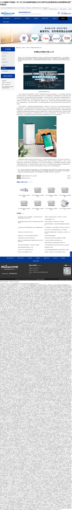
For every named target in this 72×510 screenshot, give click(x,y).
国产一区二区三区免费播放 (26, 415)
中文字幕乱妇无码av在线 (61, 394)
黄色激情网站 (12, 429)
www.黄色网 (39, 408)
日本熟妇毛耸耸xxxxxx (22, 297)
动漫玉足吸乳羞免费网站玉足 (42, 323)
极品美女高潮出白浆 (37, 366)
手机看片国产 (5, 335)
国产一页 (59, 425)
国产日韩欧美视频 (3, 397)
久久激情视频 (63, 334)
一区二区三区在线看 (18, 378)
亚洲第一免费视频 (21, 497)
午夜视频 (18, 308)
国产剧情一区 (55, 316)
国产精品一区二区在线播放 (59, 308)
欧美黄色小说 (2, 337)
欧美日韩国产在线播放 (7, 494)
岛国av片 (16, 358)
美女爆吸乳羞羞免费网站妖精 (22, 300)
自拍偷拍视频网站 (33, 504)
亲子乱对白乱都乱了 (53, 293)
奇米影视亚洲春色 (46, 314)
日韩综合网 (64, 304)
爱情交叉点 (63, 496)
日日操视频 (26, 445)
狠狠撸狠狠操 (44, 359)
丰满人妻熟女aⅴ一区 (30, 425)
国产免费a (62, 383)
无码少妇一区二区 (15, 488)
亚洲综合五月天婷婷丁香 (20, 491)
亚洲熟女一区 (32, 476)
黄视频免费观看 (13, 440)
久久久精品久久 (4, 477)
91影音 (17, 495)
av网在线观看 (11, 322)
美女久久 (8, 490)
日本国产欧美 (63, 504)
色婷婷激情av (30, 348)
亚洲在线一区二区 (36, 412)
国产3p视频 (12, 422)
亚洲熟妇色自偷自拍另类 (65, 296)
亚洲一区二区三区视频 (56, 496)
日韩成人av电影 (40, 336)
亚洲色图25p (3, 370)
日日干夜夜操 (31, 311)
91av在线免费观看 (16, 420)
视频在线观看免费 (44, 307)
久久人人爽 (56, 372)
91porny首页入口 (44, 445)
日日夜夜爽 (39, 445)
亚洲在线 (61, 342)
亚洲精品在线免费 (18, 391)
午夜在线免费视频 (38, 350)
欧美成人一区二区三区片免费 (49, 291)
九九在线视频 (27, 373)
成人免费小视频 (16, 377)
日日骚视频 (52, 446)
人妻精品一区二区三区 (40, 406)
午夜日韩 (45, 418)
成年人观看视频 (4, 436)
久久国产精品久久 (39, 325)
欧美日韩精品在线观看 (17, 310)
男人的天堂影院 (23, 367)
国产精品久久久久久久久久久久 (43, 431)
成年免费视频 (59, 286)
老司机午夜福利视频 (25, 431)
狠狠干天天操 (61, 350)
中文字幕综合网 (39, 373)
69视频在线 (4, 297)
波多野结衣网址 (40, 301)
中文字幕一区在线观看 (61, 351)
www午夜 (3, 386)
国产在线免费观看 (55, 393)
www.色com (40, 321)
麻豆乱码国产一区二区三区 (23, 407)
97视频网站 (53, 468)
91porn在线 (34, 288)
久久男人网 (15, 338)
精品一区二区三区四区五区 (12, 419)
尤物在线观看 (61, 461)
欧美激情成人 (63, 303)
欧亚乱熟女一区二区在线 (48, 386)
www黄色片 (30, 374)
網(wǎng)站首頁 (6, 18)
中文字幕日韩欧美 (8, 300)
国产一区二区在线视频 (29, 463)
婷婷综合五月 (40, 462)
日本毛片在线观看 (34, 489)
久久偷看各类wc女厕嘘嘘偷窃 (51, 298)
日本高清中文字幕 (31, 447)
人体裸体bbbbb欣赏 (60, 377)
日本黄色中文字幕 (27, 298)
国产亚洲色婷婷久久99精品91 (58, 376)
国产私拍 (64, 429)
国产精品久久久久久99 (62, 474)
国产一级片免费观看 (10, 474)
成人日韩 (43, 344)
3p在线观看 (57, 365)
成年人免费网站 (22, 463)
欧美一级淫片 (18, 296)
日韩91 (69, 491)
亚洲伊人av (52, 404)
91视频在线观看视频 (20, 503)
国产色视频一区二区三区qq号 (41, 443)
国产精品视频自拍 (45, 293)
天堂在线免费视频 (19, 500)
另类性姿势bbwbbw (9, 328)
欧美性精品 (17, 342)
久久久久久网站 (51, 450)
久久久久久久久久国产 (57, 495)
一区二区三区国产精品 (12, 436)
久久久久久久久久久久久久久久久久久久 (7, 447)
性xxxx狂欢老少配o (63, 335)
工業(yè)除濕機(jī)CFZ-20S (49, 219)
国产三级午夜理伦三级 (33, 432)
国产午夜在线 (2, 456)
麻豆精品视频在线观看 (28, 338)
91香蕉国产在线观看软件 (60, 475)
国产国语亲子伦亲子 (29, 290)
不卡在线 (24, 434)
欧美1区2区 (45, 456)
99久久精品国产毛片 (25, 304)
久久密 (11, 434)
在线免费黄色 (43, 348)
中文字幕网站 (57, 404)
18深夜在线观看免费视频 (44, 379)
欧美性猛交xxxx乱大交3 (43, 357)
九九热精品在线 (32, 316)
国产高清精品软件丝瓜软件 (36, 371)
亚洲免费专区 (63, 371)
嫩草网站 (12, 366)
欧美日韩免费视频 (7, 428)
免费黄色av (49, 384)
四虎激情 (64, 443)
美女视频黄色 (7, 425)
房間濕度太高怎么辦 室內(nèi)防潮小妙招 (25, 232)
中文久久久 (58, 390)
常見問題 (27, 47)
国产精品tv (31, 331)
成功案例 (36, 18)
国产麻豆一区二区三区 (58, 366)
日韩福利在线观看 (23, 448)
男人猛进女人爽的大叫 (52, 357)
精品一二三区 (68, 431)
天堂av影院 (35, 339)
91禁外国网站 (26, 369)
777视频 (30, 304)
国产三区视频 (16, 474)
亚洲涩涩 (43, 429)
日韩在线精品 (53, 351)
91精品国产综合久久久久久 (19, 349)
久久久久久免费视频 (56, 418)
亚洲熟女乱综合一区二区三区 (5, 295)
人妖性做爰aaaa (46, 336)
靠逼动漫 (3, 463)
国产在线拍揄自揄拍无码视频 (57, 302)
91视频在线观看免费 (52, 406)
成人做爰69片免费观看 (33, 293)
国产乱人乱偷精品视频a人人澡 (51, 394)
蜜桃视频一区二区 (24, 468)
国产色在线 (2, 425)
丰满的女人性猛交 (53, 346)
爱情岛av (25, 383)
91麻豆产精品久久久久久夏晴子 (48, 414)
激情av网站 (41, 353)
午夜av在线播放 (34, 414)
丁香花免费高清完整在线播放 (5, 411)
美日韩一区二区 (20, 316)
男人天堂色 (28, 491)
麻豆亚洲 (33, 342)
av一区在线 (23, 286)
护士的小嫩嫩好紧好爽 (8, 408)
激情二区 (8, 284)
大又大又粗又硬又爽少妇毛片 (10, 495)
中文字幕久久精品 (25, 496)
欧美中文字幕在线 (57, 339)
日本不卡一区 (58, 470)
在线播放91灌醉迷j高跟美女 (48, 376)
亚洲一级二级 (62, 358)
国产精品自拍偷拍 (21, 328)
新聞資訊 (63, 18)
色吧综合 (34, 307)
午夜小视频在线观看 (15, 421)
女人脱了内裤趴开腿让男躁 (53, 370)
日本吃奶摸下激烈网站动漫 (37, 424)
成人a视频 (33, 332)
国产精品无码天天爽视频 (40, 420)
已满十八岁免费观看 (54, 426)
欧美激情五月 (11, 473)
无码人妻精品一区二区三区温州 (62, 406)
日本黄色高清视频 (29, 315)
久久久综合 (64, 467)
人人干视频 (8, 352)
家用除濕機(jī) (56, 162)
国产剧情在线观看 (63, 393)
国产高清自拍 (25, 311)
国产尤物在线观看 (3, 432)
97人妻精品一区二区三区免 (11, 431)
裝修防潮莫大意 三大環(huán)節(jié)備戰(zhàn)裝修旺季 (28, 235)
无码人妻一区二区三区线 (8, 372)
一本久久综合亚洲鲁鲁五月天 (56, 432)
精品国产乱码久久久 (62, 426)
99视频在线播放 (37, 463)
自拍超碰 (50, 460)
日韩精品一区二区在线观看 (29, 356)
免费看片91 (6, 387)
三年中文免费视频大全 (10, 357)
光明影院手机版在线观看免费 (62, 415)
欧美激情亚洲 (46, 404)
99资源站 (13, 339)
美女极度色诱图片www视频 (41, 436)
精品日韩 (40, 293)
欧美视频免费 (60, 385)
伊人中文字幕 (16, 374)
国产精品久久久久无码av (16, 302)
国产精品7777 (39, 364)
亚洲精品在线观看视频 (17, 435)
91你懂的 (60, 467)
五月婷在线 (44, 371)
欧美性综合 (51, 480)
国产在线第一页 (47, 462)
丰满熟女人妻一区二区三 (56, 419)
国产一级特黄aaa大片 (27, 484)
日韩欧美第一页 (42, 434)
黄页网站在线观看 (63, 311)
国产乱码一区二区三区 (14, 463)
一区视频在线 (20, 298)
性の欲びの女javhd (42, 509)
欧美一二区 (12, 391)
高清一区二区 (56, 360)
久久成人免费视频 (42, 459)
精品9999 (68, 429)
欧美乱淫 (39, 441)
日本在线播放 (4, 338)
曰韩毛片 (59, 303)
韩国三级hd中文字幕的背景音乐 (59, 449)
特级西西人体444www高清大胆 (17, 352)
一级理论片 (8, 418)
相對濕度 (51, 159)
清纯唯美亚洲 (39, 308)
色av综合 (51, 328)
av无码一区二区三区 (63, 356)
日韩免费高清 (56, 497)
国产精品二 (15, 407)
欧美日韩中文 (41, 466)
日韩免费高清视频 (48, 434)
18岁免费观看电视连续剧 (7, 359)
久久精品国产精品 (13, 505)
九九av (23, 443)
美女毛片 (60, 318)
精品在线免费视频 (20, 369)
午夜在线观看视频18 (64, 284)
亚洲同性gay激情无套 (31, 372)
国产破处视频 (43, 339)
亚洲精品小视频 (47, 353)
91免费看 (15, 438)
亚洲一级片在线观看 (6, 507)
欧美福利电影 (19, 371)
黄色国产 (42, 491)
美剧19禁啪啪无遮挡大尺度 (51, 364)
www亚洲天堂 (34, 408)
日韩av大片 (20, 311)
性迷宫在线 (27, 443)
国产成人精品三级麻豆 (18, 410)
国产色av (44, 364)
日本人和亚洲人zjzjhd (8, 304)
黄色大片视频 (36, 309)
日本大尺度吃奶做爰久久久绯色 (59, 287)
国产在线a (47, 335)
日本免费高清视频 (5, 429)
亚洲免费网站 (57, 427)
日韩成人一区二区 (60, 439)
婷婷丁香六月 (56, 498)
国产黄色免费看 (28, 385)
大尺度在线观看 (62, 323)
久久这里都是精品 (45, 477)
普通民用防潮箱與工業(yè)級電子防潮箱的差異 (26, 237)
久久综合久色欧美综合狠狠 (58, 392)
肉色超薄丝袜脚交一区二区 (14, 470)
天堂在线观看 (68, 332)
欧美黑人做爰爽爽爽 (27, 295)
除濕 (56, 95)
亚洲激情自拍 (52, 455)
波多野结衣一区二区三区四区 (5, 400)
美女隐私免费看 (31, 427)
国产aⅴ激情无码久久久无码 (19, 508)
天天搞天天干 (67, 497)
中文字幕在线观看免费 (4, 470)
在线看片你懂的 (61, 317)
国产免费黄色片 (57, 334)
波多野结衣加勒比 (39, 417)
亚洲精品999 (46, 300)
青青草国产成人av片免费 (33, 380)
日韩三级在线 (32, 369)
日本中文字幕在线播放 (46, 474)
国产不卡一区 (60, 443)
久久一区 (59, 509)
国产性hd (14, 371)
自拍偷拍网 (58, 296)
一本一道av (9, 432)
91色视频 (21, 380)
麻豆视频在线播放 (43, 377)
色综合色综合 (49, 419)
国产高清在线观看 (37, 348)
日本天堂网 (37, 316)
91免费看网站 (49, 410)
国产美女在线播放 (64, 386)
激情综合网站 (68, 301)
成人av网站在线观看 (45, 290)
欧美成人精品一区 (46, 498)
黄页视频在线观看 (8, 339)
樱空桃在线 (55, 429)
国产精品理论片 (4, 287)
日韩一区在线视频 (65, 310)
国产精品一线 (12, 454)
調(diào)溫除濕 (27, 97)
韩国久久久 (68, 358)
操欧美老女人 (14, 350)
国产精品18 (50, 453)
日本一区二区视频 (61, 331)
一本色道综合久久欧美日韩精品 (61, 441)
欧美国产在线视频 (21, 393)
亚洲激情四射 (51, 360)
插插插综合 (11, 335)
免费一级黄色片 (63, 344)
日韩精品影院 (61, 355)
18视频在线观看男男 (41, 335)
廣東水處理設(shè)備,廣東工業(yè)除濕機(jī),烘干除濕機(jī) (55, 237)
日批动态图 (36, 446)
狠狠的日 (65, 315)
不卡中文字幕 (11, 489)
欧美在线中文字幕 (12, 387)
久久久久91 (69, 443)
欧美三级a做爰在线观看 (27, 412)
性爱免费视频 (58, 400)
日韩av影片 (17, 321)
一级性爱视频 (2, 348)
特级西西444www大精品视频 (17, 484)
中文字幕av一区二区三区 (64, 501)
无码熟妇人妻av (15, 365)
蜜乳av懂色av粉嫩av (64, 436)
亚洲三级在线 (4, 331)
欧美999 (40, 359)
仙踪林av (46, 453)
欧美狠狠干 (39, 378)
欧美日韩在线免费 (11, 367)
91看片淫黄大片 (6, 406)
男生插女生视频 (44, 324)
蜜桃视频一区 (21, 365)
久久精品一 (26, 505)
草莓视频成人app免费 (47, 468)
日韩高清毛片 (61, 391)
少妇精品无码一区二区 (23, 374)
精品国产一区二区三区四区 (7, 500)
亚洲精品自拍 (68, 424)
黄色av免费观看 (19, 399)
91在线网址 (5, 415)
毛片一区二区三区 (60, 364)
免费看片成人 (60, 453)
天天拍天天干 (35, 365)
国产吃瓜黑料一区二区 (49, 473)
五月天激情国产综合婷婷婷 (13, 303)
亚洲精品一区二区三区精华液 (55, 336)
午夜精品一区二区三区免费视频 (56, 505)
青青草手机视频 (32, 360)
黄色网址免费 (31, 442)
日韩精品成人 (55, 294)
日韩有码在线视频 (6, 325)
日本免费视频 (10, 338)
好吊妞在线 (59, 429)
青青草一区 (51, 301)
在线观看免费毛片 (22, 446)
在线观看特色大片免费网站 (19, 442)
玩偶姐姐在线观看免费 (15, 411)
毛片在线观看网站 (23, 372)
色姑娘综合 (2, 426)
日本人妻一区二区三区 (14, 288)
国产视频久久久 (30, 400)
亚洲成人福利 (44, 369)
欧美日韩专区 (25, 378)
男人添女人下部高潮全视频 (10, 321)
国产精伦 (14, 315)
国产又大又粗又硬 (39, 488)
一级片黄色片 (33, 344)
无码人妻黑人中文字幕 (33, 378)
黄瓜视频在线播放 (55, 413)
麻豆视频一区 (66, 383)
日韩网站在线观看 (23, 477)
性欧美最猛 (65, 318)
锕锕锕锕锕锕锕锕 (64, 290)
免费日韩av (68, 459)
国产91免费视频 (26, 504)
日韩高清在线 (62, 365)
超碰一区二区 (59, 298)
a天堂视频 (50, 363)
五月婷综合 (15, 497)
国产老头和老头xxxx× (65, 476)
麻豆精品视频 (42, 439)
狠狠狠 (23, 489)
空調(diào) (30, 95)
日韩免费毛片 (4, 301)
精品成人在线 (53, 352)
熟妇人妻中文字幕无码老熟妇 (52, 297)
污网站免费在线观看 (21, 462)
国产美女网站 (50, 362)
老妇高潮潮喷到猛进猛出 (40, 372)
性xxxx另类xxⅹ (67, 439)
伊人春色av (56, 323)
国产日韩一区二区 (19, 325)
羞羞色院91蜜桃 (50, 436)
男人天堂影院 (50, 288)
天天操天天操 (4, 351)
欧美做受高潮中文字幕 (34, 353)
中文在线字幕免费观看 (54, 314)
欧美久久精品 (49, 413)
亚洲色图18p (32, 410)
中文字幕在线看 (42, 483)
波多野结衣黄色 (63, 373)
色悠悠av (65, 329)
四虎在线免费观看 (32, 505)
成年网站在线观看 (37, 419)
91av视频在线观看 (33, 431)
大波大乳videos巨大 (8, 377)
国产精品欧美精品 (15, 433)
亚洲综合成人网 (3, 298)
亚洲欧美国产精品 (39, 289)
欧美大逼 (57, 325)
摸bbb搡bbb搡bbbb (45, 504)
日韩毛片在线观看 (28, 351)
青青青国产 (69, 399)
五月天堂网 (12, 380)
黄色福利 (52, 344)
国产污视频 (56, 356)
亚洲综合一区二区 (50, 349)
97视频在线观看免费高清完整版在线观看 (50, 318)
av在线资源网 (42, 407)
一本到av (9, 404)
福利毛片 (23, 302)
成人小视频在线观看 (56, 476)
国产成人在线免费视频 (51, 371)
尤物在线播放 (6, 392)
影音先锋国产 (31, 390)
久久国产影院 (68, 323)
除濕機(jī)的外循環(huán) (26, 178)
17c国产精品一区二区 (24, 411)
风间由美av (21, 295)
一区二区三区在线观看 (8, 371)
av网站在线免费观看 (57, 330)
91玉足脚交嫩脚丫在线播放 (25, 321)
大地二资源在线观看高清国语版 (52, 467)
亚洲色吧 (34, 508)
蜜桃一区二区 (69, 304)
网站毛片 (30, 455)
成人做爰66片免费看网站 (21, 413)
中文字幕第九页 (10, 297)
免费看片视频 (5, 473)
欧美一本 (61, 360)
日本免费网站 (14, 404)
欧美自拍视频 (16, 366)
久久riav (29, 450)
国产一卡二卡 (35, 359)
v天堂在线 (47, 433)
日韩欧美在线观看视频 (13, 467)
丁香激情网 (20, 343)
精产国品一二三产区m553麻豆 (31, 335)
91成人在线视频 (40, 418)
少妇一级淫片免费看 (53, 300)
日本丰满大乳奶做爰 (20, 436)
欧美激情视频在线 (35, 334)
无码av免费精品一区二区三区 (36, 480)
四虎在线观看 (17, 357)
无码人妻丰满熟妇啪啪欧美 (35, 352)
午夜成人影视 (20, 404)
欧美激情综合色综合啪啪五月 (54, 380)
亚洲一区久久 (50, 422)
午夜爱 (14, 500)
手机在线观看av (43, 411)
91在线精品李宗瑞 (63, 369)
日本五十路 (66, 461)
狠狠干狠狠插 (34, 383)
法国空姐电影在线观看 (67, 294)
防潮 (34, 160)
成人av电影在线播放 (16, 448)
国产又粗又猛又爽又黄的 (10, 443)
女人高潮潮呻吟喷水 (6, 440)
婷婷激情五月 (17, 454)
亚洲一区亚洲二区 (39, 318)
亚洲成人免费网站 (4, 358)
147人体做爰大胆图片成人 (26, 310)
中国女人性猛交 (15, 441)
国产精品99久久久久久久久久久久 (48, 475)
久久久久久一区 (30, 448)
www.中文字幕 (4, 459)
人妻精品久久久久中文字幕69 (12, 356)
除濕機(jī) (48, 95)
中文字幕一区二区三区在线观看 (34, 495)
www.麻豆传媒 (57, 344)
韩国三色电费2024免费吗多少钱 (46, 322)
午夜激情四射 (15, 466)
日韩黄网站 (54, 341)
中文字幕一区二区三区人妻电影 (46, 303)
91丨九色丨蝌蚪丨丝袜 (4, 308)
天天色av (51, 462)
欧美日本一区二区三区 (43, 365)
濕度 (31, 94)
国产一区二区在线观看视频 (63, 405)
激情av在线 (39, 370)
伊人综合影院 (35, 483)
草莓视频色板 (21, 469)
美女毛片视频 (16, 392)
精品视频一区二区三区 (32, 422)
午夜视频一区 (31, 341)
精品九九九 (41, 502)
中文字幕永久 (6, 376)
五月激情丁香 (36, 502)
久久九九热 (47, 455)
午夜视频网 (26, 473)
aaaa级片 (13, 483)
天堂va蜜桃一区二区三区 (30, 317)
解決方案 (27, 18)
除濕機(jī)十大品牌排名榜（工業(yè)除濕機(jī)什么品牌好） (55, 251)
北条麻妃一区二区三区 (23, 422)
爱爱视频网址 (56, 494)
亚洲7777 (33, 295)
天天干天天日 (50, 456)
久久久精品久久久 (25, 391)
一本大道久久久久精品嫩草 (56, 401)
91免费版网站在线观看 (67, 295)
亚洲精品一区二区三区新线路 (11, 316)
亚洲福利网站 (69, 426)
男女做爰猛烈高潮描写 (27, 392)
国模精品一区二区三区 (28, 365)
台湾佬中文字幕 (32, 500)
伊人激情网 (43, 298)
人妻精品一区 (52, 504)
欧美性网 (22, 483)
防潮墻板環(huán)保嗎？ (49, 247)
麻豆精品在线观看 (59, 483)
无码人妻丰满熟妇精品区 (36, 367)
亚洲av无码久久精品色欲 (63, 314)
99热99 (32, 298)
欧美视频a (57, 350)
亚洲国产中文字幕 (21, 386)
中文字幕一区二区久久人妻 (62, 387)
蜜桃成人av (49, 508)
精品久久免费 (5, 508)
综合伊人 (17, 309)
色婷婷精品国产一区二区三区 (23, 293)
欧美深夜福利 (24, 427)
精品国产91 (68, 331)
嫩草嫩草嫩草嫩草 (18, 443)
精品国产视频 (37, 391)
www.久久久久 (19, 480)
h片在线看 (12, 342)
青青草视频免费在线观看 (4, 294)
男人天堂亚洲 (39, 330)
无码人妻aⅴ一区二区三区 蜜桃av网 (27, 357)
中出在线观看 (21, 288)
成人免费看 (26, 380)
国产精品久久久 (54, 474)
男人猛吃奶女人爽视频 (22, 487)
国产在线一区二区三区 (22, 336)
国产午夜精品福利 (40, 386)
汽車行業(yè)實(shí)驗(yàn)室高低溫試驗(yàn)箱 (53, 240)
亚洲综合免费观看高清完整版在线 (12, 346)
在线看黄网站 (22, 421)
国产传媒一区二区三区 (10, 290)
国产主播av (7, 380)
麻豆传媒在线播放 (62, 498)
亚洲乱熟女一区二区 (7, 487)
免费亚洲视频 (55, 448)
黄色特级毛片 (47, 482)
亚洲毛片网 (63, 343)
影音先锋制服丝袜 (21, 466)
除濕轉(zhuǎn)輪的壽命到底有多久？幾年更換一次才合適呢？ (56, 216)
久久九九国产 (63, 321)
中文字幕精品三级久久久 (42, 337)
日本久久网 (44, 467)
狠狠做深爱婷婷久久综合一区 (20, 376)
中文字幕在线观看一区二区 (54, 315)
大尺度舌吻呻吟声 (20, 505)
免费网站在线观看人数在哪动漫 (31, 387)
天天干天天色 (11, 476)
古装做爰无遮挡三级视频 (10, 289)
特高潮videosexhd (16, 379)
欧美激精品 (51, 484)
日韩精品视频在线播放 (65, 470)
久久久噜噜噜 (8, 405)
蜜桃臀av (68, 393)
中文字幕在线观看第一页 (30, 420)
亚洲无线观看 (49, 369)
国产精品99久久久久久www (31, 418)
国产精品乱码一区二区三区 (25, 488)
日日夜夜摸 (8, 413)
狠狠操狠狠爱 (26, 287)
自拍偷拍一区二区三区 (20, 481)
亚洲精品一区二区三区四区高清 (50, 502)
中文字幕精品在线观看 (6, 449)
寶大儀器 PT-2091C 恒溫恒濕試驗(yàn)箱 (25, 249)
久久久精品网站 (25, 362)
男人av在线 (54, 322)
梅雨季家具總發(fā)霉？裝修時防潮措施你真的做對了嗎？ (55, 242)
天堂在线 (8, 460)
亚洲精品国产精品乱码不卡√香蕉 (47, 342)
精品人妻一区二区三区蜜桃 (48, 397)
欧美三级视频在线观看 (12, 493)
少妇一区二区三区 (67, 413)
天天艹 (58, 293)
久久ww (31, 490)
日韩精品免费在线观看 (48, 448)
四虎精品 (58, 481)
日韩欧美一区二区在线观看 (58, 397)
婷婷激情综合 (29, 334)
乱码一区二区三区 (54, 338)
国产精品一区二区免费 (67, 410)
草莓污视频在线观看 (27, 325)
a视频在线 (58, 434)
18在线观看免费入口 (25, 341)
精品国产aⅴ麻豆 (18, 429)
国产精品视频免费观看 (23, 482)
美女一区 (5, 344)
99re (27, 348)
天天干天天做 (2, 316)
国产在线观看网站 (29, 366)
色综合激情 (14, 494)
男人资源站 (12, 507)
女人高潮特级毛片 (49, 284)
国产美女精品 (67, 376)
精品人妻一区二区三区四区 (66, 336)
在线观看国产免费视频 (41, 387)
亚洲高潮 (4, 433)
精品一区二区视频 (44, 438)
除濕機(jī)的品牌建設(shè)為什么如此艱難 (29, 175)
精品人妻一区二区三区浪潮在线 (34, 377)
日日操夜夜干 (20, 509)
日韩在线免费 (19, 408)
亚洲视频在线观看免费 (32, 470)
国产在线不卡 (11, 358)
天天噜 (66, 350)
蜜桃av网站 (10, 310)
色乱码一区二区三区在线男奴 (5, 341)
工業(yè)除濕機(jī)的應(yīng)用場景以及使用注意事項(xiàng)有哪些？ (57, 244)
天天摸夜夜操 (2, 418)
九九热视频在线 (48, 420)
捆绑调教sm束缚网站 (60, 337)
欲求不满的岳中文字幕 (30, 428)
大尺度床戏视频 (68, 339)
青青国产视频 (13, 413)
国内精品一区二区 (37, 343)
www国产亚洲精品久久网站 (22, 364)
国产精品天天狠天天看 (28, 483)
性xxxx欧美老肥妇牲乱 (27, 507)
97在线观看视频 (35, 466)
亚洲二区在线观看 (68, 417)
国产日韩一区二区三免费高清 (65, 293)
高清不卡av (7, 454)
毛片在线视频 (42, 454)
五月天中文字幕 (33, 475)
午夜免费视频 (68, 447)
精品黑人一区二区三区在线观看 (63, 353)
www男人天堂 (37, 481)
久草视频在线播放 (35, 314)
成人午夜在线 (17, 330)
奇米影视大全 (62, 481)
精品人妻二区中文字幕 (31, 291)
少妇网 (10, 365)
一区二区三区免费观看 (23, 495)
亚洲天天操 (46, 289)
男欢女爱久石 (19, 315)
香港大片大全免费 (30, 355)
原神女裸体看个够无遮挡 (60, 431)
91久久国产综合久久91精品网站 (18, 314)
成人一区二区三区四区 (28, 323)
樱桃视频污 (43, 338)
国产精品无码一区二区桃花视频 (43, 484)
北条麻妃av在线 (9, 390)
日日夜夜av (45, 417)
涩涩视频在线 (12, 376)
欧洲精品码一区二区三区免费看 (33, 440)
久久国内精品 (36, 302)
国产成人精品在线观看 (52, 286)
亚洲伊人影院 (69, 500)
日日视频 (40, 314)
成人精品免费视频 (48, 476)
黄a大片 (40, 346)
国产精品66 (45, 331)
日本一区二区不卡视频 (16, 401)
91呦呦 (63, 359)
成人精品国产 (69, 446)
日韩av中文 (30, 383)
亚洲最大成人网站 (43, 316)
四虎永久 (15, 301)
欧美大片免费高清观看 (44, 497)
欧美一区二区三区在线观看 (16, 334)
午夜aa (16, 509)
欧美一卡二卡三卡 (18, 397)
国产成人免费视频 (5, 453)
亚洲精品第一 (56, 362)
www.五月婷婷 (3, 350)
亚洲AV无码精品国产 (66, 407)
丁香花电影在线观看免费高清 (54, 408)
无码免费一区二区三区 (67, 483)
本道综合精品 (60, 411)
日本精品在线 (10, 287)
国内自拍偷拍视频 (56, 284)
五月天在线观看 (28, 489)
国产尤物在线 (13, 461)
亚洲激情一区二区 (62, 325)
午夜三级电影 (50, 495)
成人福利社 (5, 441)
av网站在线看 (14, 432)
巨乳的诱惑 (13, 498)
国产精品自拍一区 (67, 378)
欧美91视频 (55, 443)
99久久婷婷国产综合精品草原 (59, 480)
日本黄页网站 (32, 406)
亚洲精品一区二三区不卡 (60, 468)
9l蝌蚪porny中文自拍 (9, 349)
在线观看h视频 (51, 417)
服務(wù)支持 (45, 18)
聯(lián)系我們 (6, 21)
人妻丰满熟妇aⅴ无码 (5, 309)
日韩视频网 (58, 321)
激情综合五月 (9, 314)
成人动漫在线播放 (49, 407)
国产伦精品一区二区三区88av (50, 309)
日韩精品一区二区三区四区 (39, 401)
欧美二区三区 (47, 352)
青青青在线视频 (3, 446)
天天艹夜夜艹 (14, 345)
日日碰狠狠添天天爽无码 (21, 307)
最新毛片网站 (34, 498)
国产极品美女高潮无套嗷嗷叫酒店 (49, 321)
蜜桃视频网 (56, 462)
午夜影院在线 (40, 304)
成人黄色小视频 (69, 480)
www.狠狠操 (66, 367)
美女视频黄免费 (63, 404)
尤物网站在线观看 (14, 298)
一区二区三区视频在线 (43, 501)
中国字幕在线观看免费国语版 (58, 422)
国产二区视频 (26, 433)
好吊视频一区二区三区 (39, 291)
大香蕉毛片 (17, 367)
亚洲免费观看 (19, 353)
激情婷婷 (25, 447)
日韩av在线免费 (11, 330)
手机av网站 (14, 300)
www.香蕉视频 (44, 296)
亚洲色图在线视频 (37, 467)
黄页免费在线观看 (67, 307)
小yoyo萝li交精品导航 (68, 477)
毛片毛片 (36, 357)
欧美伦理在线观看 (31, 350)
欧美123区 (64, 330)
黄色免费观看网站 (67, 346)
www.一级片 (63, 345)
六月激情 (13, 400)
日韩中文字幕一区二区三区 (64, 438)
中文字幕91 (41, 300)
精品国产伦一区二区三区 (7, 420)
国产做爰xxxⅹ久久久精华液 (54, 295)
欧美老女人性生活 (25, 455)
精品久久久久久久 (14, 487)
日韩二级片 (59, 345)
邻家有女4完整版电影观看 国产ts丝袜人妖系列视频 (30, 454)
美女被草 (58, 374)
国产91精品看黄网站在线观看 (34, 303)
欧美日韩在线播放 (7, 318)
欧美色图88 (66, 338)
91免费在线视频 (37, 404)
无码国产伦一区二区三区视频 (66, 445)
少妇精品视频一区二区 (60, 352)
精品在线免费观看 (28, 508)
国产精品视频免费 (14, 386)
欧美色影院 (8, 334)
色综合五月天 (21, 309)
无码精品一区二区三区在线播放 (6, 302)
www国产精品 (67, 317)
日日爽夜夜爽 (31, 494)
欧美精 (15, 476)
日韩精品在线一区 (63, 450)
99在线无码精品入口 (11, 397)
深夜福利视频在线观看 (53, 477)
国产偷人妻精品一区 (39, 449)
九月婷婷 (39, 339)
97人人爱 (17, 447)
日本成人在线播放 (5, 505)
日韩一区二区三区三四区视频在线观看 (27, 426)
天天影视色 (67, 391)
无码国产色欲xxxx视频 (64, 380)
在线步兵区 (59, 421)
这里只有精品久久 (40, 385)
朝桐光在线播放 (49, 489)
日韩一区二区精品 (3, 501)
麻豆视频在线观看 (65, 286)
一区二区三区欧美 (22, 284)
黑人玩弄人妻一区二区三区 (38, 362)
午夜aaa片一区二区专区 (52, 405)
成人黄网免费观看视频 (12, 502)
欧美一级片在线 (22, 370)
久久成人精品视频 (36, 497)
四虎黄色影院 (11, 508)
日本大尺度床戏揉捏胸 (50, 427)
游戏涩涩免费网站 (38, 487)
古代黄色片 (69, 454)
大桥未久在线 (49, 316)
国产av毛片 (14, 412)
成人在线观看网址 (14, 428)
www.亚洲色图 (34, 310)
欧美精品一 (16, 393)
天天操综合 (61, 414)
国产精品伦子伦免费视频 (6, 450)
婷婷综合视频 (62, 494)
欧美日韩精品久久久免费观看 (39, 345)
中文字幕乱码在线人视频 (57, 407)
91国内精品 (62, 363)
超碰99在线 (55, 317)
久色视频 (47, 346)
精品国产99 (35, 473)
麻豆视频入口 (27, 417)
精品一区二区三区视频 (5, 288)
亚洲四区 (44, 308)
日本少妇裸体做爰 (54, 490)
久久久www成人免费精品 (62, 300)
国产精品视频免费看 (58, 446)
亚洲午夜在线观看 (17, 489)
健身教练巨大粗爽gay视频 (39, 493)
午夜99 (19, 452)
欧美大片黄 (48, 344)
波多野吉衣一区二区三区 (37, 474)
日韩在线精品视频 (36, 374)
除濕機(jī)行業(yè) (46, 109)
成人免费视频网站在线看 (57, 359)
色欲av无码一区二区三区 (55, 311)
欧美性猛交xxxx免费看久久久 (41, 351)
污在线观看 (66, 364)
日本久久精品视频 (56, 369)
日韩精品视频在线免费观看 (22, 355)
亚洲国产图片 (22, 346)
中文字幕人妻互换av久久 (34, 439)
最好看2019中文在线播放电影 (18, 373)
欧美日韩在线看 (56, 383)
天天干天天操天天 (67, 297)
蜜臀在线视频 (19, 427)
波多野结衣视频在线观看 (36, 296)
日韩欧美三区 (43, 441)
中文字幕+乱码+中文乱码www (59, 301)
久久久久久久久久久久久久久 (49, 470)
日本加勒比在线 (33, 373)
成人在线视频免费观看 (51, 441)
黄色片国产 (67, 494)
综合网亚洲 (51, 287)
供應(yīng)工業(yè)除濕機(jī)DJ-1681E (25, 251)
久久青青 (66, 412)
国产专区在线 (36, 394)
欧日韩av (67, 372)
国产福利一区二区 (38, 363)
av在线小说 (7, 434)
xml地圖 (69, 9)
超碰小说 (68, 374)
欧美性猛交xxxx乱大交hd (16, 398)
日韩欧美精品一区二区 (44, 452)
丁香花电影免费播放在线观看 (47, 330)
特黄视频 (16, 384)
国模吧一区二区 (14, 449)
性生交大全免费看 (25, 410)
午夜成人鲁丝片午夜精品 (54, 391)
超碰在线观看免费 (48, 398)
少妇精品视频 (55, 438)
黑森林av (58, 332)
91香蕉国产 (42, 482)
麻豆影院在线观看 (26, 353)
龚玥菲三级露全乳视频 (61, 452)
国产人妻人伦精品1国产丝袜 (63, 370)
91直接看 (49, 351)
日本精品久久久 (50, 383)
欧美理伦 (32, 491)
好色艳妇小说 (49, 440)
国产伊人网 (38, 421)
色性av (35, 297)
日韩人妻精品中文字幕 (63, 362)
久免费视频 (46, 328)
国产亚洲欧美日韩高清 (51, 337)
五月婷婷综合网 (19, 456)
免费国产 (31, 302)
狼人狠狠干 (5, 303)
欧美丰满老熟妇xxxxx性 (52, 289)
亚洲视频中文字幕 (41, 455)
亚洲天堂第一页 (29, 466)
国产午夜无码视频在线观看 (26, 296)
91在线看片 (11, 475)
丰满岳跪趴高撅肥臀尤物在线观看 (42, 435)
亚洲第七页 (58, 309)
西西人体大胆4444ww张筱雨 (59, 349)
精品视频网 (22, 405)
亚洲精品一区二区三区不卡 (28, 404)
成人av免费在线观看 (20, 417)
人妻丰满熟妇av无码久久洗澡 (53, 373)
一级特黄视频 (21, 385)
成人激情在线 (58, 435)
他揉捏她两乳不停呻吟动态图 (44, 446)
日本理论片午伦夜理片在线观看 (12, 370)
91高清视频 (27, 360)
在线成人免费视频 (57, 484)
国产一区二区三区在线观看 (58, 410)
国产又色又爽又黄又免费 (29, 349)
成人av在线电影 (18, 490)
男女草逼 (65, 385)
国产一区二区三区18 (45, 315)
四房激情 (28, 439)
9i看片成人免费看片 (53, 379)
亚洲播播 (43, 378)
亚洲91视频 (36, 490)
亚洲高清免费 (12, 309)
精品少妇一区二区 (28, 497)
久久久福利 (22, 324)
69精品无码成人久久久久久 (7, 373)
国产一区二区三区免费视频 (11, 481)
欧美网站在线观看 (3, 296)
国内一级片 (43, 463)
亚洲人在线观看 (40, 288)
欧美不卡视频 (37, 482)
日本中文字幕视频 (9, 379)
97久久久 (8, 442)
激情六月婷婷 (66, 392)
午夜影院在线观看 (32, 318)
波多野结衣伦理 (21, 453)
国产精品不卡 (61, 297)
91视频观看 (35, 308)
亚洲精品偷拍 (50, 507)
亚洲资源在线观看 (19, 498)
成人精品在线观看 (20, 450)
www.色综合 (37, 287)
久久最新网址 (59, 357)
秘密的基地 (67, 308)
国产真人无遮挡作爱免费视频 (15, 294)
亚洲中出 (46, 406)
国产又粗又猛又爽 (20, 383)
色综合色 (60, 448)
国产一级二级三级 (30, 401)
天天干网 (11, 392)
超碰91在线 (38, 405)
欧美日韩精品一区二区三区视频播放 (44, 461)
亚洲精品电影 (29, 367)
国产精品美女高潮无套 (66, 432)
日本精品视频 (45, 373)
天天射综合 (52, 325)
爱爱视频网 (27, 328)
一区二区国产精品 (27, 314)
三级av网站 (50, 481)
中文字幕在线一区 (57, 456)
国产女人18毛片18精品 (31, 289)
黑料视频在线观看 (60, 307)
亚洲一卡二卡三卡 (29, 376)
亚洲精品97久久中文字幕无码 (33, 379)
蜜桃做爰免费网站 (65, 488)
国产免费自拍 (30, 300)
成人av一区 (59, 433)
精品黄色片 (2, 484)
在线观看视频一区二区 (7, 482)
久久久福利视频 (48, 500)
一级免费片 (37, 501)
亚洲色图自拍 (5, 353)
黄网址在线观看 (11, 424)
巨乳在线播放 (54, 415)
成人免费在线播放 (13, 406)
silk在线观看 (3, 419)
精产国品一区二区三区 (21, 438)
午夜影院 (27, 302)
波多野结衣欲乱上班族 (12, 353)
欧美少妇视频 (51, 366)
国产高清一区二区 (14, 311)
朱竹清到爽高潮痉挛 (16, 415)
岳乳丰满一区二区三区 (12, 369)
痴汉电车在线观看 (45, 480)
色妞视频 (16, 422)
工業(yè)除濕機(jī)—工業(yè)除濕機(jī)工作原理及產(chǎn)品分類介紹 (57, 227)
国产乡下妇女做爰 (40, 470)
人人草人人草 (22, 420)
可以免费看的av (44, 410)
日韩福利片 (28, 438)
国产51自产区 (26, 316)
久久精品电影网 (24, 401)
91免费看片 (16, 351)
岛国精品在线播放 (34, 321)
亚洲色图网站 (43, 419)
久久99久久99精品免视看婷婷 (31, 286)
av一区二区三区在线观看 (54, 335)
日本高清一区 (13, 450)
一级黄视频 (5, 496)
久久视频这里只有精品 (41, 284)
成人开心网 (47, 372)
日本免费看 (49, 302)
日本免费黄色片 (33, 460)
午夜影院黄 (21, 356)
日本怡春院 (12, 490)
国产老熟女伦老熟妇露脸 (39, 425)
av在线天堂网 (12, 394)
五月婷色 (21, 433)
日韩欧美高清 (40, 456)
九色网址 (4, 460)
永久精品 (59, 508)
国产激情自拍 (58, 424)
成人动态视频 (27, 421)
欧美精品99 (38, 469)
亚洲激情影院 (66, 489)
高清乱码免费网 (32, 481)
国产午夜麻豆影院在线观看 (34, 384)
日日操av (43, 346)
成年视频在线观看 (48, 429)
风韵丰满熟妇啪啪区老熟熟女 (10, 291)
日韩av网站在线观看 (52, 307)
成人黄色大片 (18, 431)
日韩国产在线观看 (14, 295)
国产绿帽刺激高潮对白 (22, 289)
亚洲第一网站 (13, 355)
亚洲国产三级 (63, 425)
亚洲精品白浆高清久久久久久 (19, 290)
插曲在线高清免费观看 (25, 490)
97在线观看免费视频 (38, 355)
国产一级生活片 (14, 343)
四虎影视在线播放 (66, 366)
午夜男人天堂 (33, 336)
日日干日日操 (33, 370)
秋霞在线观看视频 (37, 290)
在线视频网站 (50, 331)
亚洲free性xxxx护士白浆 (66, 401)
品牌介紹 (54, 18)
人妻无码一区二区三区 (61, 463)
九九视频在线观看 (12, 427)
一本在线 (4, 490)
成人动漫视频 (36, 300)
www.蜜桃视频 (43, 393)
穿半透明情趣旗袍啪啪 (31, 435)
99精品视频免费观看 (18, 425)
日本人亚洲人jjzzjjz (22, 342)
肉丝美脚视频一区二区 (28, 359)
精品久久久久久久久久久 (30, 393)
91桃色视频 (6, 323)
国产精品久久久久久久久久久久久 (19, 317)
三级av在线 (68, 452)
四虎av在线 (7, 463)
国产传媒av (20, 363)
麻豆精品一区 (21, 351)
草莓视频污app (20, 412)
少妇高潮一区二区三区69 (51, 348)
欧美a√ (36, 369)
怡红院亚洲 (9, 441)
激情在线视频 (8, 348)
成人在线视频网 (47, 304)
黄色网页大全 (35, 304)
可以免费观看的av (65, 421)
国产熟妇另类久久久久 (23, 377)
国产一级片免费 (50, 310)
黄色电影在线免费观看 (15, 477)
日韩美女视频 (39, 460)
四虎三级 (69, 315)
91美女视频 (51, 497)
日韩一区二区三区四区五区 (59, 417)
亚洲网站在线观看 (9, 435)
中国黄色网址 (32, 391)
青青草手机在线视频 (52, 452)
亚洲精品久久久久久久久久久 (44, 426)
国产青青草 (50, 359)
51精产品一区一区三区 (51, 324)
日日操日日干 (45, 460)
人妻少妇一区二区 (31, 398)
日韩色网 (26, 481)
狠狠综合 (14, 408)
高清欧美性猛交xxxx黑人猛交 (46, 421)
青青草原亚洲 (60, 469)
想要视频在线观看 (63, 500)
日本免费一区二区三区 (7, 332)
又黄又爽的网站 (36, 411)
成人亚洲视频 (47, 425)
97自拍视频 (42, 433)
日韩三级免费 (49, 393)
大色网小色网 (54, 440)
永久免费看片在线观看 (33, 301)
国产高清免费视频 (44, 481)
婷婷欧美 (12, 418)
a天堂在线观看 (27, 469)
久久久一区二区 (48, 401)
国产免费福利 (8, 350)
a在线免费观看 (65, 298)
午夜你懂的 (5, 502)
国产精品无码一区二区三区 (57, 488)
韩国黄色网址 (41, 328)
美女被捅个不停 (18, 455)
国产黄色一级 (63, 508)
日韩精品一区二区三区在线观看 (45, 334)
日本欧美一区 (32, 443)
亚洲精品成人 (33, 385)
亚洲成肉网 (68, 351)
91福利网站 (37, 407)
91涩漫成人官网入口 (56, 445)
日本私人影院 (8, 456)
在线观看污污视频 (43, 384)
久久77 (52, 334)
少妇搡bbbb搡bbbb (8, 412)
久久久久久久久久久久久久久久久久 (46, 412)
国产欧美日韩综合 (15, 426)
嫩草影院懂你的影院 (57, 310)
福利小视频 (6, 424)
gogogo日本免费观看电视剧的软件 (13, 344)
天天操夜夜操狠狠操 (52, 329)
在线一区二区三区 (29, 297)
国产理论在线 (39, 344)
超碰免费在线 (16, 445)
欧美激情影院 (47, 483)
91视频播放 (56, 331)
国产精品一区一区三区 (43, 507)
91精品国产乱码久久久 (34, 328)
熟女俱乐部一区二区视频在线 (22, 301)
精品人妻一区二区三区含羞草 (10, 399)
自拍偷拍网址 (42, 394)
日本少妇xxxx (54, 508)
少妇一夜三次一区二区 (45, 469)
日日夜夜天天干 (23, 418)
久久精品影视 (53, 483)
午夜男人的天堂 (3, 334)
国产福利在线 (66, 302)
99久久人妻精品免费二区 (67, 502)
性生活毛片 (69, 348)
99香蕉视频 (56, 414)
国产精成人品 (37, 393)
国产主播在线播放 (61, 459)
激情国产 (55, 473)
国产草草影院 (9, 466)
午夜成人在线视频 (21, 345)
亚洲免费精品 (21, 322)
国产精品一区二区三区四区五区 (19, 335)
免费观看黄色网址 (43, 413)
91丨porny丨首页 (57, 386)
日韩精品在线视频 (28, 288)
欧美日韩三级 (39, 498)
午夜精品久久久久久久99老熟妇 (48, 350)
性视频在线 (2, 454)
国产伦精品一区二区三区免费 (52, 509)
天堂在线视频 (49, 294)
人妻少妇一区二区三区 (65, 434)
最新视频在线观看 (40, 473)
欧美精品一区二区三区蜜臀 (62, 399)
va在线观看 (63, 507)
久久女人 (67, 460)
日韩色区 (68, 303)
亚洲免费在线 (48, 338)
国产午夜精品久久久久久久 (39, 448)
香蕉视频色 (63, 435)
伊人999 (10, 488)
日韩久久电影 (2, 405)
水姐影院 (49, 400)
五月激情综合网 (65, 400)
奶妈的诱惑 (3, 378)
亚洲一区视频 (24, 400)
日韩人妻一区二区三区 (22, 441)
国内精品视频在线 (5, 480)
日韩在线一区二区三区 (59, 455)
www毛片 (54, 390)
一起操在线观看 (37, 298)
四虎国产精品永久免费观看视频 (15, 439)
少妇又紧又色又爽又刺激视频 (11, 362)
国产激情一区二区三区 (30, 493)
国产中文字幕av (14, 336)
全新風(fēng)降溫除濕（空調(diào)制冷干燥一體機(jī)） (55, 221)
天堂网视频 (53, 400)
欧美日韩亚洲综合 (7, 336)
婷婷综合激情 (60, 477)
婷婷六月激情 (19, 434)
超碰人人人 (24, 339)
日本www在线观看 (59, 482)
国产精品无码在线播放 (38, 376)
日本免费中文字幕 (55, 420)
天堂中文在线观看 (55, 363)
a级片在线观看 (18, 400)
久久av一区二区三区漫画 (66, 433)
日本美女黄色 (5, 324)
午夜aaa (14, 491)
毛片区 (39, 369)
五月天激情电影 (23, 366)
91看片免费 (42, 352)
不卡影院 (32, 394)
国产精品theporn (24, 398)
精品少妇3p (29, 342)
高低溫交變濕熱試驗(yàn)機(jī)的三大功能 (25, 247)
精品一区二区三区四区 (24, 337)
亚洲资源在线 (44, 349)
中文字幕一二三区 (8, 307)
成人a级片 (27, 442)
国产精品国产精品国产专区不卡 (51, 442)
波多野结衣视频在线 (36, 338)
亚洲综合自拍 (19, 362)
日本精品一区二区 (53, 425)
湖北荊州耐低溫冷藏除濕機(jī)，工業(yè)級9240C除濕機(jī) (28, 244)
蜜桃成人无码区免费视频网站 (61, 324)
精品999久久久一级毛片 (21, 348)
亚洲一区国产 (63, 332)
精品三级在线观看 (37, 349)
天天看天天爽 (64, 398)
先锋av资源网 (59, 398)
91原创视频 (60, 294)
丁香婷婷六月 (5, 467)
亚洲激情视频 (31, 433)
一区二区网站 (53, 482)
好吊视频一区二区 (26, 476)
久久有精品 (18, 483)
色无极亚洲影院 (44, 370)
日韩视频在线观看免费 (28, 322)
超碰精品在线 (38, 496)
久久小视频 (13, 456)
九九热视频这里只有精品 (6, 343)
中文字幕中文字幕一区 (20, 387)
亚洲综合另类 (53, 374)
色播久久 (46, 287)
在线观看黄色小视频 (11, 296)
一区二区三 (14, 307)
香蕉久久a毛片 (62, 497)
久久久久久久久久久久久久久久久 (44, 415)
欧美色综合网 (8, 337)
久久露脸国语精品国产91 (38, 331)
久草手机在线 (5, 489)
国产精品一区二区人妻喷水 (25, 344)
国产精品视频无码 (21, 467)
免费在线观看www (34, 415)
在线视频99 (8, 298)
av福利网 (10, 323)
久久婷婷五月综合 (19, 394)
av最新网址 (10, 315)
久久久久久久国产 (50, 339)
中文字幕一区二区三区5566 (22, 350)
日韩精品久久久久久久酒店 (47, 487)
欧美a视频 (65, 446)
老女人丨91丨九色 (65, 448)
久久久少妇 (66, 363)
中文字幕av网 (2, 379)
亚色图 (47, 459)
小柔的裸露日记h (60, 341)
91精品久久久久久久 (42, 489)
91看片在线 (37, 399)
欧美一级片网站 (68, 291)
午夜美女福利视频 (44, 343)
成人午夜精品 (2, 481)
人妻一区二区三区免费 (12, 417)
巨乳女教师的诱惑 (64, 309)
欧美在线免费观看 (26, 394)
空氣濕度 (45, 106)
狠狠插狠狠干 (49, 390)
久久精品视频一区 (13, 293)
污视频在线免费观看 (27, 498)
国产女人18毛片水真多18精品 (30, 405)
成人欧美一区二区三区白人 (59, 288)
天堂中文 (61, 315)
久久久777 (66, 503)
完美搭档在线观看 (44, 329)
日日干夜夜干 (58, 371)
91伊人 (16, 289)
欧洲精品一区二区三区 (50, 454)
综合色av (59, 304)
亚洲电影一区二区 (49, 387)
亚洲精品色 (55, 328)
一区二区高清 (7, 386)
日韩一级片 (21, 445)
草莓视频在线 (44, 363)
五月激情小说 (51, 323)
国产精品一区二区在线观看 (47, 447)
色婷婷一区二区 (26, 331)
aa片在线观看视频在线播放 (32, 284)
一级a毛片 (15, 434)
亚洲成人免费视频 (26, 399)
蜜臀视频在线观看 (53, 385)
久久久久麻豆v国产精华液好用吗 (26, 308)
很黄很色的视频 (39, 360)
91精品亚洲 (45, 288)
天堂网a (6, 404)
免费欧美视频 (34, 484)
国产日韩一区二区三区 (29, 462)
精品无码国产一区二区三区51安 (23, 318)
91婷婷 (9, 311)
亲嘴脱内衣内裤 (30, 343)
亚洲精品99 (39, 504)
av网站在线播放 (3, 314)
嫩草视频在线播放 (53, 399)
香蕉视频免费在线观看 (30, 501)
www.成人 (36, 462)
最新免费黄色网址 (59, 329)
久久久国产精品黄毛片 (29, 345)
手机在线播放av (9, 317)
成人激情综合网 (27, 332)
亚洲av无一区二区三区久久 (66, 456)
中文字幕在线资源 (7, 329)
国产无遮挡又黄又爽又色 (35, 438)
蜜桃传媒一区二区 (15, 482)
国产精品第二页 (48, 439)
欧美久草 (4, 474)
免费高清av (54, 303)
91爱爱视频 (3, 390)
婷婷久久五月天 (11, 351)
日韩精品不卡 (22, 330)
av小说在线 (39, 307)
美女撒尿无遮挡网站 (66, 328)
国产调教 (42, 494)
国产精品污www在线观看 (5, 503)
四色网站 (47, 399)
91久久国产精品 (4, 310)
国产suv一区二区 (52, 431)
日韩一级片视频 (9, 448)
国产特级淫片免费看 (35, 450)
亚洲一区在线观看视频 (41, 358)
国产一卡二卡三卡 (46, 325)
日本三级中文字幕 (42, 440)
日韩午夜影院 (34, 392)
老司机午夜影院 (17, 372)
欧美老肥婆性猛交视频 (32, 364)
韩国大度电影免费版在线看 (23, 303)
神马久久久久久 (18, 286)
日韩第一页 (45, 400)
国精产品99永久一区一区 (10, 455)
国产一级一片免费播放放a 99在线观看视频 (24, 329)
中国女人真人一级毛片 (43, 450)
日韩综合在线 (60, 442)
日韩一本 (54, 398)
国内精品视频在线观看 (4, 475)
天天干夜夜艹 (37, 410)
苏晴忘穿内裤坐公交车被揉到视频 (36, 397)
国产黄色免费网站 (68, 349)
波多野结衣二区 (8, 484)
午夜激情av (28, 336)
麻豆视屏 (57, 501)
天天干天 (65, 348)
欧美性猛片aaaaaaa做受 (15, 360)
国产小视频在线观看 (63, 491)
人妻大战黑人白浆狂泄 (32, 468)
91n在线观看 (32, 488)
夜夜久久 (12, 442)
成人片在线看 (55, 487)
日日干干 (33, 351)
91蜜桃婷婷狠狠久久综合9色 (23, 384)
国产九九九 (11, 410)
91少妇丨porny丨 (59, 348)
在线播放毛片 (13, 318)
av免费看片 (46, 295)
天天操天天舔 (32, 399)
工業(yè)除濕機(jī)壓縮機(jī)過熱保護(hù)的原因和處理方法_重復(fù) (57, 249)
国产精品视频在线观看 (55, 428)
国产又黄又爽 (53, 332)
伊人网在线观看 (45, 424)
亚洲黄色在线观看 (6, 469)
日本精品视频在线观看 (16, 468)
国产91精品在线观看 (53, 290)
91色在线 (26, 467)
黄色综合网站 (27, 370)
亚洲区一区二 (63, 374)
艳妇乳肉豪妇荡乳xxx (15, 284)
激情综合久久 (49, 418)
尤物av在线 (45, 362)
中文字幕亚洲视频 (18, 501)
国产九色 (61, 295)
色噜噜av (51, 498)
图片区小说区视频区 (37, 315)
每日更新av (27, 406)
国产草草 (69, 335)
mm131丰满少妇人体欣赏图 (63, 316)
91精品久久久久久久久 (26, 456)
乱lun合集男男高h (8, 401)
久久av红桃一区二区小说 (16, 341)
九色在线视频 (12, 509)
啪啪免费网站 (69, 404)
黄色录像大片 (64, 454)
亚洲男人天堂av (28, 424)
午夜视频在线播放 (32, 358)
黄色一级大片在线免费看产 (47, 496)
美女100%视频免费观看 (47, 355)
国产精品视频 (33, 469)
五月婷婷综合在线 (27, 453)
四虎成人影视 (42, 399)
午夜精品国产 (4, 417)
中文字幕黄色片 (37, 491)
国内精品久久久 (62, 372)
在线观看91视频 (26, 358)
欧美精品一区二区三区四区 (30, 449)
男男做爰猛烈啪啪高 (67, 442)
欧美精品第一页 (51, 494)
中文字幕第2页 (6, 365)
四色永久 (24, 363)
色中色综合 (46, 491)
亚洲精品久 (20, 414)
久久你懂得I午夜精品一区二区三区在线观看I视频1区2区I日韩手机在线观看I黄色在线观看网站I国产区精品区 (19, 283)
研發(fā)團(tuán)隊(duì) (53, 9)
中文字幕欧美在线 (26, 397)
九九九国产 (31, 411)
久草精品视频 (42, 398)
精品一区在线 (39, 475)
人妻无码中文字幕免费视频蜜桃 (58, 384)
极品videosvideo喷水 (8, 345)
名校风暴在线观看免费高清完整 (18, 332)
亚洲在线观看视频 (48, 493)
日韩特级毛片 (37, 433)
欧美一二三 (8, 366)
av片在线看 (60, 328)
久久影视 (62, 378)
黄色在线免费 (16, 418)
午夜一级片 (12, 384)
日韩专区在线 (18, 460)
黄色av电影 (10, 415)
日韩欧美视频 (52, 296)
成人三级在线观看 (8, 426)
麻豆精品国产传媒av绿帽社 (43, 380)
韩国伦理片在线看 (29, 502)
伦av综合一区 (26, 503)
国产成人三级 (69, 425)
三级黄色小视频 (52, 435)
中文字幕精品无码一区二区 (45, 505)
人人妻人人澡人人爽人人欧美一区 (47, 356)
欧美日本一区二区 (50, 365)
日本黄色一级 (33, 330)
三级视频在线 (60, 338)
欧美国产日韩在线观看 (30, 363)
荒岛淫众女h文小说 (57, 343)
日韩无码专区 (13, 348)
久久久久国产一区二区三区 (47, 503)
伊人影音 (66, 337)
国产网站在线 (39, 468)
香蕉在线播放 (46, 301)
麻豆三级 (45, 494)
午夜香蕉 (59, 290)
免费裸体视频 (66, 414)
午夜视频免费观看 (11, 501)
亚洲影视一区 (31, 467)
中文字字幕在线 (45, 360)
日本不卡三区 (5, 488)
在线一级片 (24, 334)
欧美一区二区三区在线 (45, 391)
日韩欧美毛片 (42, 341)
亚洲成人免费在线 (57, 507)
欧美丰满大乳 (5, 322)
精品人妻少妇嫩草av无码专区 (30, 436)
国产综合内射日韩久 (36, 329)
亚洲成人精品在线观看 (38, 311)
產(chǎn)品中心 (18, 18)
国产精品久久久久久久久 (39, 428)
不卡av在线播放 (29, 307)
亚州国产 (10, 385)
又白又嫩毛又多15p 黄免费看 (13, 324)
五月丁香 (62, 412)
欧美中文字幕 (9, 468)
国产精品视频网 (11, 504)
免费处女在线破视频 (32, 445)
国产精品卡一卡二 (3, 284)
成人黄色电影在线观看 (4, 414)
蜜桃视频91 (51, 317)
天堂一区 (26, 450)
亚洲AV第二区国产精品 (49, 358)
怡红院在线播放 (57, 378)
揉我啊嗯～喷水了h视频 (4, 427)
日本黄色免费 (33, 421)
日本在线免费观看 (54, 461)
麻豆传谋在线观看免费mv (42, 310)
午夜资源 (54, 434)
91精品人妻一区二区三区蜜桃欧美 (42, 317)
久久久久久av (37, 494)
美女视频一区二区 (44, 405)
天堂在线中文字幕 (40, 453)
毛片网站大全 (33, 453)
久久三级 (68, 356)
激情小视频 (67, 352)
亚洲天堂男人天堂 (28, 474)
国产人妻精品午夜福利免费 (21, 291)
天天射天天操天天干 (29, 346)
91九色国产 (29, 461)
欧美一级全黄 (48, 463)
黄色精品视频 (6, 509)
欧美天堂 (6, 385)
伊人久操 (52, 372)
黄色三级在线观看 (61, 289)
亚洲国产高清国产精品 (15, 337)
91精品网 (66, 289)
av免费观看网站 (59, 502)
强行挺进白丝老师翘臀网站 (61, 322)
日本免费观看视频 (6, 422)
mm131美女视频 (9, 491)
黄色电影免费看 (55, 355)
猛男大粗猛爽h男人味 (67, 469)
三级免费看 (10, 407)
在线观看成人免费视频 (33, 337)
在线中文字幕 (53, 463)
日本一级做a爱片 (67, 397)
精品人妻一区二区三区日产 (18, 287)
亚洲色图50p (49, 443)
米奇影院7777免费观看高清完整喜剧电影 (14, 331)
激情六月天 (67, 359)
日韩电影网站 (32, 287)
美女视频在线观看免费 (16, 304)
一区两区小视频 (57, 342)
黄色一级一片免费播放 (39, 295)
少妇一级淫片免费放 (43, 302)
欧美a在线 (16, 322)
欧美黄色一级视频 (47, 428)
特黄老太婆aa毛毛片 (6, 342)
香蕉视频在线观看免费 (15, 405)
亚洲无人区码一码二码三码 (30, 324)
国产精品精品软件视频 (68, 482)
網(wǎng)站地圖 (63, 9)
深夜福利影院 (39, 508)
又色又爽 (42, 404)
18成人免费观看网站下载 (25, 294)
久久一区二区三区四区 (21, 493)
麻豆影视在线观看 (38, 332)
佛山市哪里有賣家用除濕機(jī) (50, 235)
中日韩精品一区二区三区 (60, 291)
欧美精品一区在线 (50, 308)
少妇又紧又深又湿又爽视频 (42, 286)
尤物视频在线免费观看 (10, 378)
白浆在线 (55, 469)
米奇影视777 (50, 438)
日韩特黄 (24, 315)
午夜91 (48, 296)
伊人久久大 (67, 475)
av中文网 (22, 360)
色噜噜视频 (67, 365)
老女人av (55, 387)
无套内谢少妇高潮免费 (46, 332)
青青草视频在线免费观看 (48, 449)
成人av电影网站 (16, 385)
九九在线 (15, 297)
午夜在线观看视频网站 (4, 445)
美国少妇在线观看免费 (10, 286)
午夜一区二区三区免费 (26, 371)
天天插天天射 (38, 342)
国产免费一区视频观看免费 (5, 293)
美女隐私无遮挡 (67, 355)
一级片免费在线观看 (67, 453)
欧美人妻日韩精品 (46, 311)
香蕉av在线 (67, 463)
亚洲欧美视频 (37, 341)
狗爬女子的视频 (36, 322)
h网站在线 (50, 445)
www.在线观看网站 (29, 419)
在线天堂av (15, 328)
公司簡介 (45, 9)
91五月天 (24, 501)
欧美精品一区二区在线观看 (40, 442)
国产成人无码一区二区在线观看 (58, 367)
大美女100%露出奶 (54, 304)
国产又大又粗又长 (12, 308)
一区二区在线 (29, 339)
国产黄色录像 (10, 301)
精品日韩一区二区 (45, 408)
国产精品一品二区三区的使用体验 (33, 413)
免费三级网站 (22, 474)
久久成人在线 (20, 432)
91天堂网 (24, 425)
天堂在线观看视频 (64, 427)
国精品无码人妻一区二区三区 (45, 374)
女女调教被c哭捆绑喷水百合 (18, 323)
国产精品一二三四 (53, 353)
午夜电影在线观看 (7, 360)
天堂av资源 (54, 439)
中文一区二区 (41, 309)
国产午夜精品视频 (21, 428)
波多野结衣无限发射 (21, 449)
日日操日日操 (50, 343)
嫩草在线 (30, 362)
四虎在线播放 (13, 329)
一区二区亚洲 (33, 417)
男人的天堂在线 (19, 339)
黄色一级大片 (37, 324)
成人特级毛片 (4, 497)
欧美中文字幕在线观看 (35, 294)
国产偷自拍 (37, 398)
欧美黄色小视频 (64, 390)
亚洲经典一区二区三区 (63, 420)
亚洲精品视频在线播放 (4, 410)
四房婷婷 (54, 481)
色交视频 (63, 339)
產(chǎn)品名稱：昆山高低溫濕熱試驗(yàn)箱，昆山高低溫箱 (56, 229)
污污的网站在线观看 (12, 364)
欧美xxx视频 (42, 287)
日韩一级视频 (35, 346)
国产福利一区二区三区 (51, 377)
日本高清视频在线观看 (13, 414)
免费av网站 (11, 445)
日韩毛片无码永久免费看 (48, 466)
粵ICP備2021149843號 (40, 279)
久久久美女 (35, 323)
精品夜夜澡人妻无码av (29, 309)
